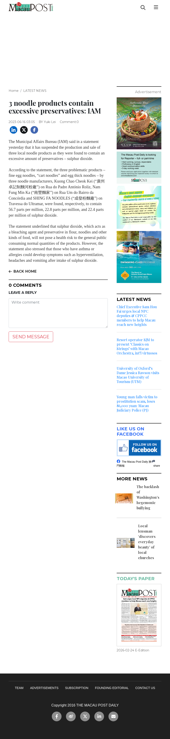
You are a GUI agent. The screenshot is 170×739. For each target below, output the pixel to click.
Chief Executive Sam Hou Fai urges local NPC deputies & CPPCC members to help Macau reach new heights (137, 316)
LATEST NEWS (34, 91)
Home (14, 91)
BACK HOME (23, 271)
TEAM (19, 688)
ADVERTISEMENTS (44, 688)
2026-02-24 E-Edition (133, 650)
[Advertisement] (85, 48)
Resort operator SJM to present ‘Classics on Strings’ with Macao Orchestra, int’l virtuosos (137, 346)
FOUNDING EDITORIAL (112, 688)
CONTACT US (145, 688)
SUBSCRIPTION (76, 688)
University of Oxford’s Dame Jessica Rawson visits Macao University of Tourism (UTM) (138, 375)
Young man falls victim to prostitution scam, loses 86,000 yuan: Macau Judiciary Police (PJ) (137, 403)
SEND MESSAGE (30, 336)
